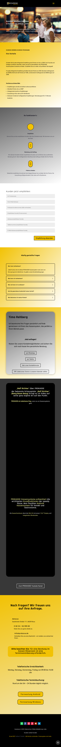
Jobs (45, 729)
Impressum (17, 729)
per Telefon (30, 359)
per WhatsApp (30, 353)
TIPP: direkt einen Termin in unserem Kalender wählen (30, 371)
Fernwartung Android (30, 694)
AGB (22, 729)
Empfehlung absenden (44, 238)
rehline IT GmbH (20, 736)
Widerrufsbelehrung (37, 729)
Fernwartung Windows (30, 702)
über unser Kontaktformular (30, 365)
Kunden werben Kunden (30, 732)
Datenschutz (28, 729)
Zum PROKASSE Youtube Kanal (31, 586)
